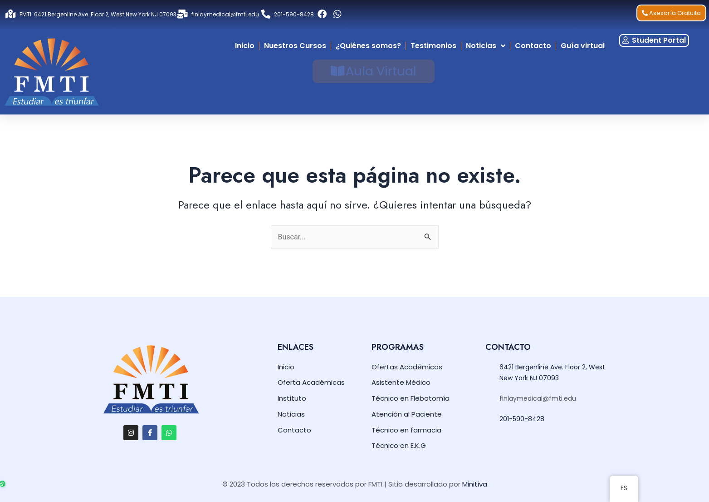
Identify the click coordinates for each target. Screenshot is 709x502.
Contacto (533, 45)
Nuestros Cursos (295, 45)
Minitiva (474, 484)
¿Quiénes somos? (368, 45)
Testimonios (433, 45)
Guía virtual (583, 45)
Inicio (244, 45)
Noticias (485, 46)
